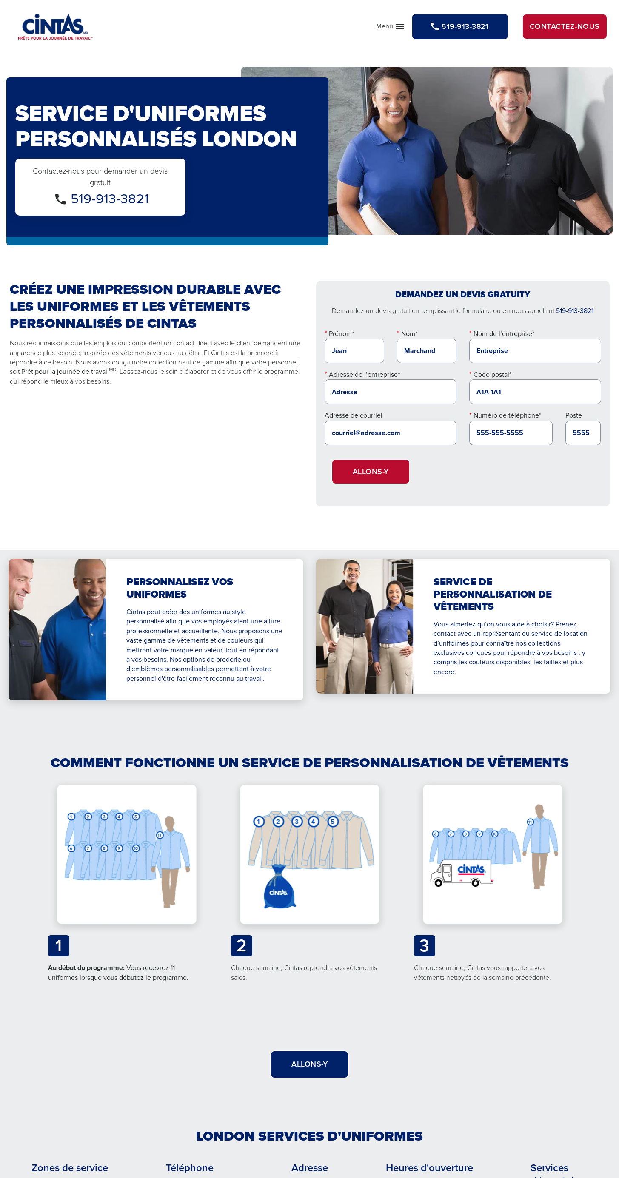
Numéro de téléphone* (507, 417)
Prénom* (341, 335)
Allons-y (371, 473)
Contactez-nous (565, 26)
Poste (573, 417)
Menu (386, 29)
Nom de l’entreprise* (504, 335)
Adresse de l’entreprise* (364, 376)
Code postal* (492, 376)
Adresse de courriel (353, 417)
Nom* (409, 335)
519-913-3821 (110, 200)
